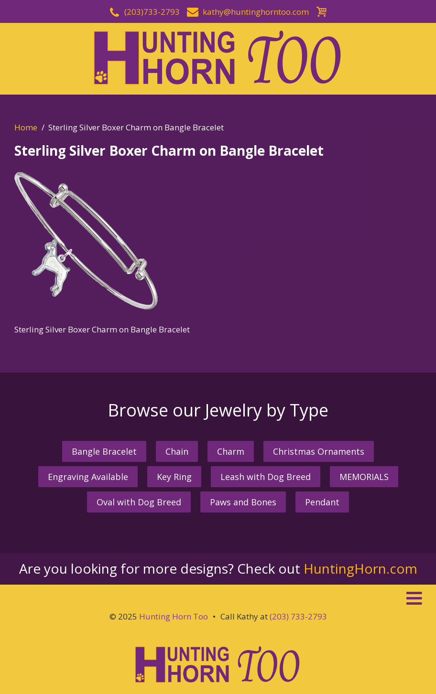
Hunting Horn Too (173, 616)
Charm (230, 451)
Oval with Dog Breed (139, 502)
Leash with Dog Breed (265, 476)
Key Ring (174, 476)
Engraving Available (88, 476)
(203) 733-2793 (298, 616)
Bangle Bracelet (104, 451)
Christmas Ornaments (318, 451)
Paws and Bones (243, 502)
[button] (218, 598)
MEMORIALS (364, 476)
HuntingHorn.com (360, 568)
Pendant (322, 502)
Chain (176, 451)
